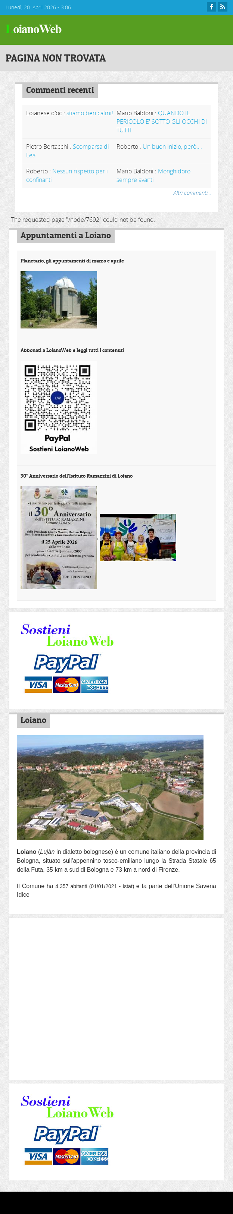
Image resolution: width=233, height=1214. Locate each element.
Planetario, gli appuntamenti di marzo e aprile (72, 260)
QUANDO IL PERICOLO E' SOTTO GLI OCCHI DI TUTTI (161, 121)
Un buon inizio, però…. (172, 146)
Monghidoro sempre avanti (153, 175)
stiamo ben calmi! (89, 113)
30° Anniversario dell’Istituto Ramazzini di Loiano (77, 475)
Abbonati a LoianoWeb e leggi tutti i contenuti (72, 350)
